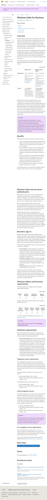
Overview (20, 25)
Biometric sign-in (21, 30)
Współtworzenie (35, 492)
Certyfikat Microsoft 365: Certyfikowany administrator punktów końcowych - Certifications (29, 475)
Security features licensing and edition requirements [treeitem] (8, 22)
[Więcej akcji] (44, 15)
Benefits (19, 26)
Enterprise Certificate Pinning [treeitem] (8, 70)
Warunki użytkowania (27, 494)
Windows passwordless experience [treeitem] (8, 62)
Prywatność (3, 494)
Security (26, 14)
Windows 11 (24, 20)
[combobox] (7, 17)
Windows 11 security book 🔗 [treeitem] (7, 19)
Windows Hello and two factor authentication (26, 28)
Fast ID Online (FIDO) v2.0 (28, 80)
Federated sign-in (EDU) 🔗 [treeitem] (8, 75)
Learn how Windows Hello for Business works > (28, 445)
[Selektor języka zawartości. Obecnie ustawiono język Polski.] (3, 490)
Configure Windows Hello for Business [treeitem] (9, 46)
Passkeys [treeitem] (6, 64)
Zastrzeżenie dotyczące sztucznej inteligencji (9, 492)
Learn (18, 14)
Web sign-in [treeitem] (5, 73)
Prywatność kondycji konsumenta (14, 494)
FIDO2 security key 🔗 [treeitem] (8, 59)
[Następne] (38, 1)
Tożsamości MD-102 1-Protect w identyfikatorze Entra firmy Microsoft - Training (30, 468)
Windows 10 (30, 20)
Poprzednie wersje (22, 492)
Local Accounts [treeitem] (6, 80)
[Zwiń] (12, 15)
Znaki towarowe (35, 494)
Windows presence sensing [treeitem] (7, 57)
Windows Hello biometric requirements (34, 438)
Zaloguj (44, 1)
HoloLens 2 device (37, 430)
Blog (28, 492)
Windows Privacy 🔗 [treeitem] (6, 84)
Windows (22, 14)
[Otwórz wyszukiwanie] (41, 2)
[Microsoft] (2, 1)
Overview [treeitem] (7, 40)
